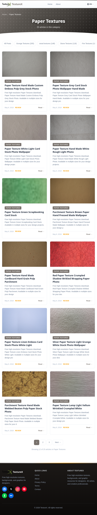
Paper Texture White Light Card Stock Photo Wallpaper (22, 150)
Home (50, 4)
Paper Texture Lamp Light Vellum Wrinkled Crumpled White (71, 407)
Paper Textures (13, 81)
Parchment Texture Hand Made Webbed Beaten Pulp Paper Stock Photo (23, 408)
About (58, 4)
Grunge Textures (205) (25, 43)
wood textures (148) (47, 43)
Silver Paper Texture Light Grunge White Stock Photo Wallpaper (72, 343)
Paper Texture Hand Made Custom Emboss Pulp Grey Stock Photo (24, 87)
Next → (58, 442)
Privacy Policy (40, 482)
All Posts (7, 43)
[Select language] (90, 4)
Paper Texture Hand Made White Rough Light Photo (71, 150)
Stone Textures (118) (68, 43)
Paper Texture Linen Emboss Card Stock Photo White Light (23, 343)
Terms (37, 486)
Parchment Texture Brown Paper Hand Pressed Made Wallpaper (71, 214)
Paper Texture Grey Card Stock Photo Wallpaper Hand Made (70, 87)
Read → (41, 107)
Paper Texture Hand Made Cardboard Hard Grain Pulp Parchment (20, 278)
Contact (38, 489)
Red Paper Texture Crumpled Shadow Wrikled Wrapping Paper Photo (71, 278)
